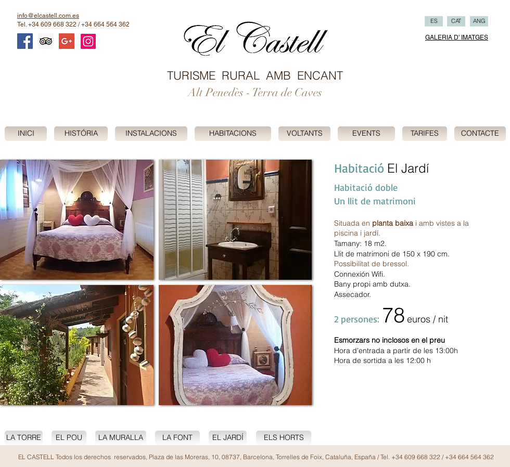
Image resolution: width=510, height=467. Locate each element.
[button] (77, 220)
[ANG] (479, 21)
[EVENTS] (366, 133)
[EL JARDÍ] (228, 438)
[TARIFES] (424, 133)
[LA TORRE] (24, 438)
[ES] (434, 21)
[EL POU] (69, 438)
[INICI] (26, 133)
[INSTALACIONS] (151, 133)
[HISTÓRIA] (81, 133)
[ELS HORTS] (283, 438)
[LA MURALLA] (120, 438)
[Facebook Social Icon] (25, 41)
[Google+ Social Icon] (66, 41)
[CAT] (456, 21)
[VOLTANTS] (304, 133)
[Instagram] (88, 41)
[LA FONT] (177, 438)
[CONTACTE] (480, 133)
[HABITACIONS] (233, 133)
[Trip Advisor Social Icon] (46, 41)
